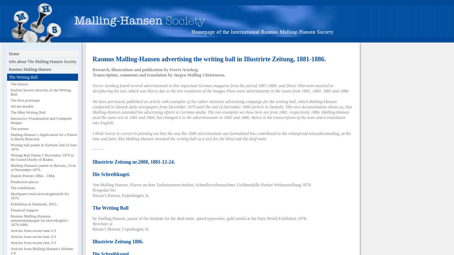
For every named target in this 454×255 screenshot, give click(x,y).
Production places (25, 182)
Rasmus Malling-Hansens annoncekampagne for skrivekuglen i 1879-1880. (39, 220)
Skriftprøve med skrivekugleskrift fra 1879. (40, 196)
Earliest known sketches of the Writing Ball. (41, 92)
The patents (20, 128)
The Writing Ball (23, 77)
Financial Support (25, 210)
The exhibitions (23, 188)
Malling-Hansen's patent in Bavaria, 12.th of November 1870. (43, 167)
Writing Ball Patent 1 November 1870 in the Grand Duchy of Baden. (42, 157)
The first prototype (25, 100)
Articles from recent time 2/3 (33, 236)
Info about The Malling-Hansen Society (43, 61)
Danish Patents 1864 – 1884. (33, 176)
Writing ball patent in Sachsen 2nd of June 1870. (44, 147)
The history (19, 84)
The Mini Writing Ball (28, 112)
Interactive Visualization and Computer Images (41, 120)
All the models (22, 106)
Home (14, 53)
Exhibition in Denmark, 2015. (34, 204)
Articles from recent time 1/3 (33, 230)
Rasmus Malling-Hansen (30, 69)
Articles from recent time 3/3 (33, 242)
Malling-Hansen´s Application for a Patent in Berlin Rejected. (44, 136)
